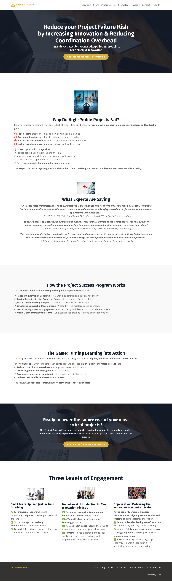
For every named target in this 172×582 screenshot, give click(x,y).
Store (96, 4)
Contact (146, 4)
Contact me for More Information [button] (86, 56)
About (136, 4)
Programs (106, 4)
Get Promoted (121, 4)
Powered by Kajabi (154, 576)
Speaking (86, 4)
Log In (157, 4)
